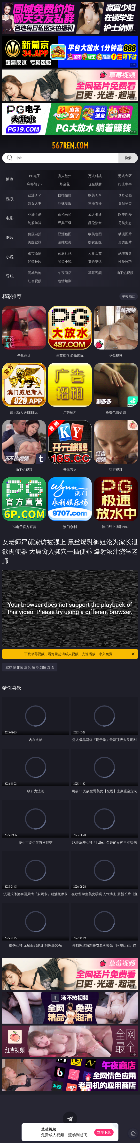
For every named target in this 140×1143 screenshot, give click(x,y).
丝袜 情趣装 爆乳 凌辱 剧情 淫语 (30, 667)
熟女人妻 (34, 203)
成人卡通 (95, 214)
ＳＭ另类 (125, 203)
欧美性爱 (125, 214)
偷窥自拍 (34, 234)
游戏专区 (125, 175)
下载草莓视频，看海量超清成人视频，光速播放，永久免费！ (79, 654)
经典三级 (64, 222)
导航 (10, 276)
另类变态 (125, 222)
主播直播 (95, 203)
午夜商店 (64, 272)
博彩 (10, 179)
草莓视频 (95, 272)
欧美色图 (95, 234)
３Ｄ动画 (125, 195)
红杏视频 (34, 281)
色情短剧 (64, 281)
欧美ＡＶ (95, 195)
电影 (10, 218)
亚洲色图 (64, 234)
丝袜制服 (64, 203)
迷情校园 (34, 261)
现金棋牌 (95, 184)
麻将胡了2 (34, 184)
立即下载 (104, 1132)
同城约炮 (34, 272)
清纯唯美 (64, 242)
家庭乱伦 (64, 253)
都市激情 (34, 253)
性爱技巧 (125, 261)
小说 (10, 256)
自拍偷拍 (64, 195)
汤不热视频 (125, 272)
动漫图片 (125, 234)
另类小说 (64, 261)
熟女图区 (95, 242)
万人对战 (95, 175)
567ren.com (70, 145)
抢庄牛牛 (125, 184)
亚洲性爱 (34, 214)
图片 (10, 237)
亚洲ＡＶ (34, 195)
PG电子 (34, 175)
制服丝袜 (34, 222)
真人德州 (64, 175)
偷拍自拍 (64, 214)
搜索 (128, 158)
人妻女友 (95, 253)
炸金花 (65, 184)
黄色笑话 (95, 261)
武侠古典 (125, 253)
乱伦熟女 (95, 222)
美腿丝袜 (34, 242)
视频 (10, 198)
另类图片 (125, 242)
